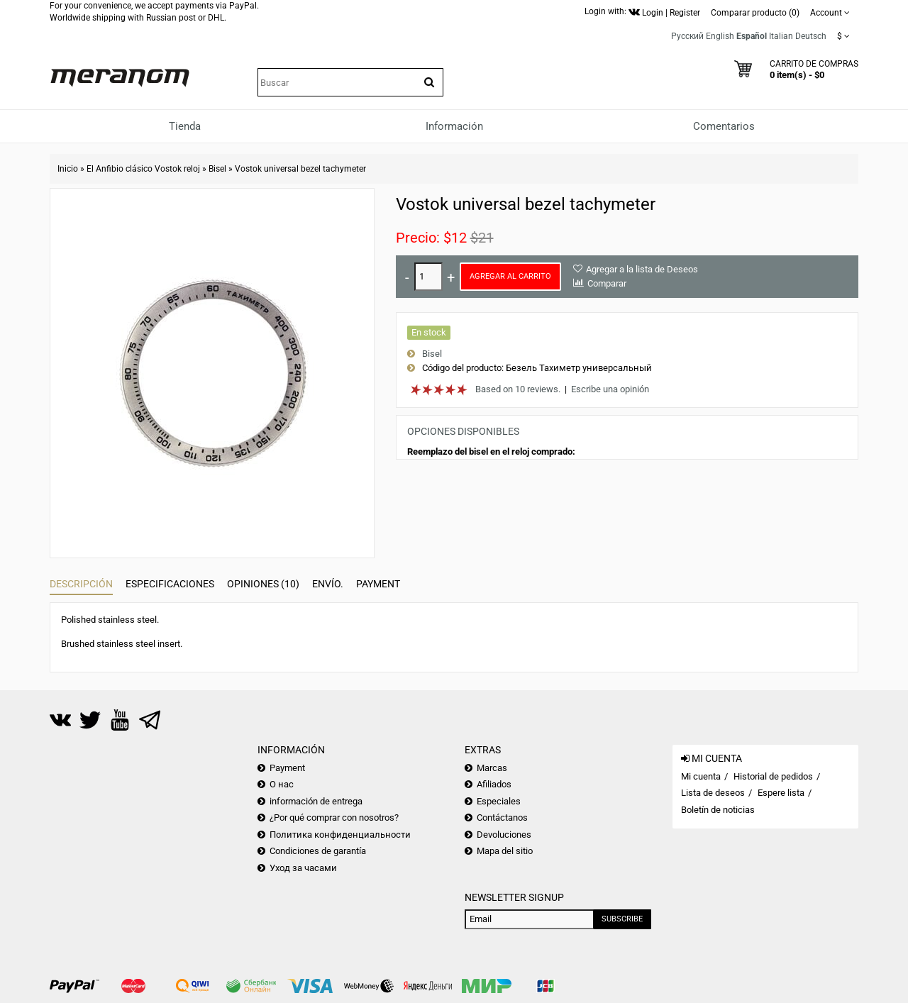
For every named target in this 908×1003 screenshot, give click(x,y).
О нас (282, 784)
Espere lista (781, 792)
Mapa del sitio (505, 851)
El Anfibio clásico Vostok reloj (143, 169)
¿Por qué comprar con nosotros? (334, 817)
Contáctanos (502, 817)
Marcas (492, 768)
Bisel (217, 169)
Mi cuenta (701, 776)
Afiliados (494, 784)
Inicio (67, 169)
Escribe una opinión (610, 389)
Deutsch (810, 36)
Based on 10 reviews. (517, 389)
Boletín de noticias (718, 809)
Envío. (327, 583)
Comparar (606, 283)
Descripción (81, 583)
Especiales (499, 801)
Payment (378, 583)
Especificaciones (170, 583)
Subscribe (622, 919)
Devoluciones (504, 834)
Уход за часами (303, 868)
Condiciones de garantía (318, 851)
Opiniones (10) (263, 583)
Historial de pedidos (773, 776)
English (720, 36)
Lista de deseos (713, 792)
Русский (687, 36)
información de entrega (316, 801)
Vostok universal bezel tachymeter (300, 169)
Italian (781, 36)
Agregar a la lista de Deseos (642, 269)
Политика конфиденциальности (340, 834)
